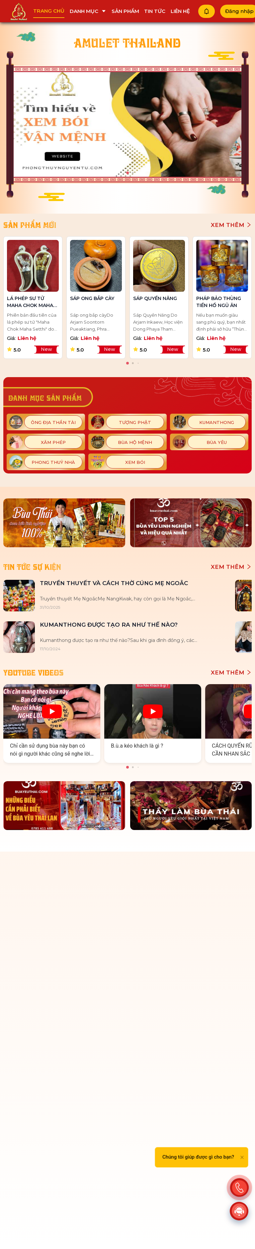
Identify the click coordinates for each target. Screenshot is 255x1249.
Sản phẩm (125, 11)
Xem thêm (231, 225)
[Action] (239, 1186)
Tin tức (154, 11)
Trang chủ (48, 11)
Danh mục (88, 11)
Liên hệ (180, 11)
